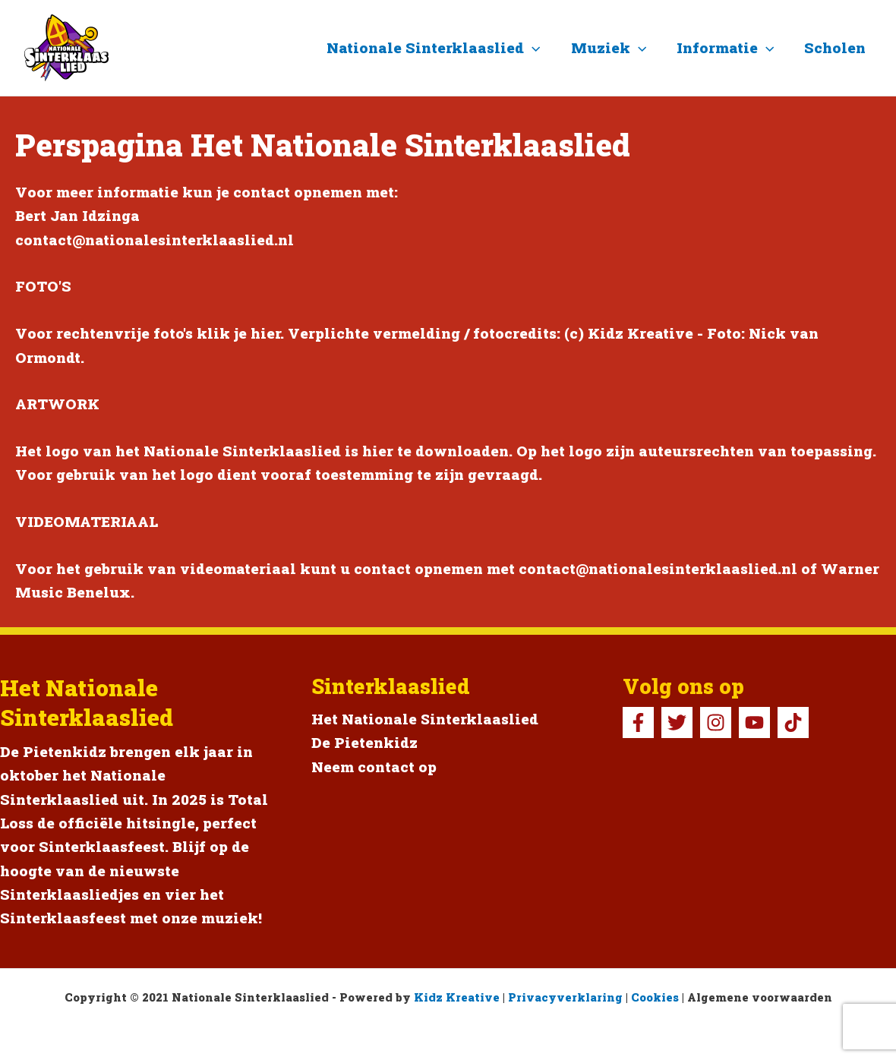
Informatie (727, 47)
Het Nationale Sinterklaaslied (425, 718)
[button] (537, 47)
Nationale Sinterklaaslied (438, 47)
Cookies (655, 997)
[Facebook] (638, 722)
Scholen (835, 47)
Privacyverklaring (565, 997)
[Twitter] (677, 722)
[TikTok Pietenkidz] (793, 722)
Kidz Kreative (457, 997)
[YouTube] (754, 722)
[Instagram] (715, 722)
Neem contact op (374, 766)
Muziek (611, 47)
